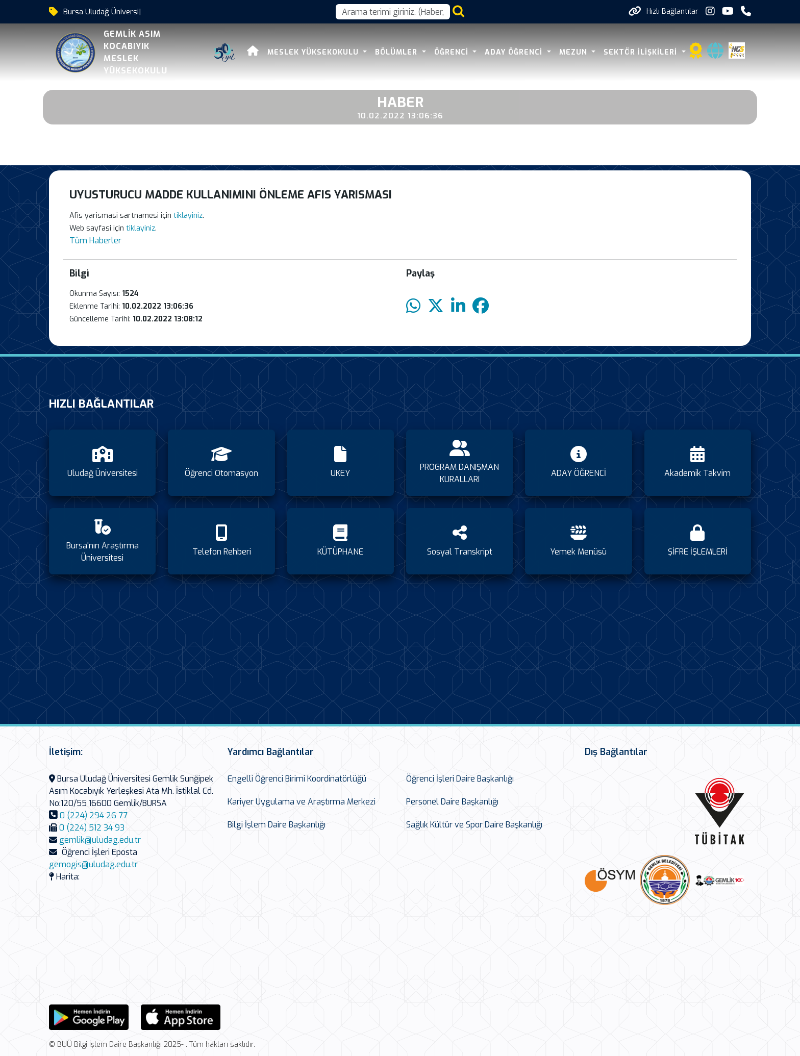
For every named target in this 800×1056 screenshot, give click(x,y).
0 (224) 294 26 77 (94, 815)
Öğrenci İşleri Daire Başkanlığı (460, 778)
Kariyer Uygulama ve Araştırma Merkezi (302, 801)
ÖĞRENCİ (452, 52)
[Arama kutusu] (393, 11)
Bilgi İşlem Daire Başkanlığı (277, 824)
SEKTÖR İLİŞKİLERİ (642, 52)
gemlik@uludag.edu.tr (100, 840)
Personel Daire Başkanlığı (452, 801)
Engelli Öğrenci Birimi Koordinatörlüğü (297, 778)
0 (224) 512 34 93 (91, 827)
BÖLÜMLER (397, 52)
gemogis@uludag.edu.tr (93, 864)
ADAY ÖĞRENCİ (515, 52)
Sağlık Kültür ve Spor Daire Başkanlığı (474, 824)
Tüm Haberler (95, 240)
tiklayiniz (188, 215)
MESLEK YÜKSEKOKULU (314, 52)
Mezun (574, 52)
